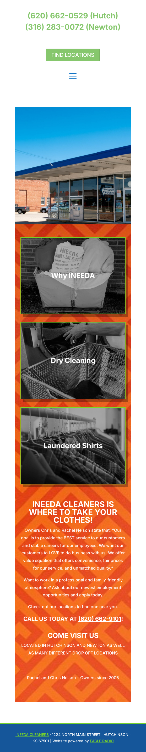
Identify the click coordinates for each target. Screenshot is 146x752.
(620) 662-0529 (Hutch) (73, 15)
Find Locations (72, 55)
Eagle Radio (102, 741)
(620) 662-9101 (99, 618)
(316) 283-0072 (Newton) (73, 27)
